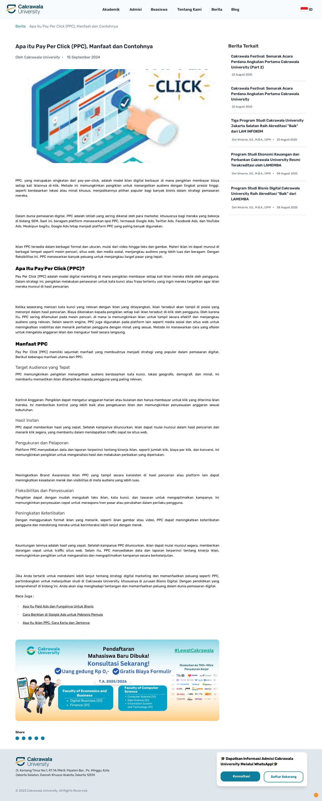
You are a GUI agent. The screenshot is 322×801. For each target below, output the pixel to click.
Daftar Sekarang (284, 777)
